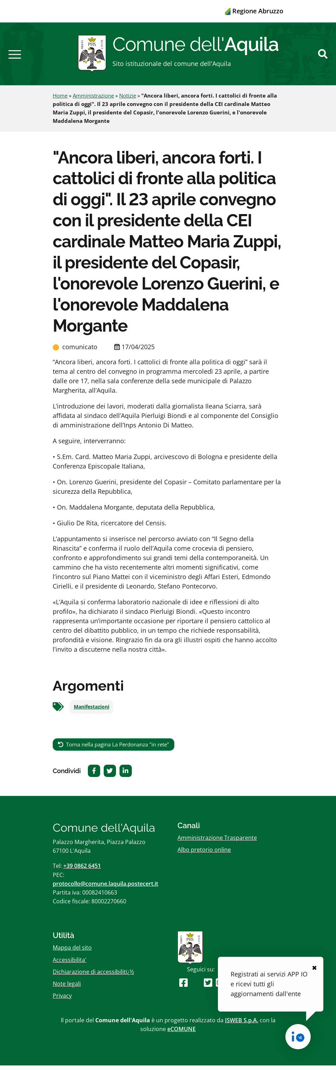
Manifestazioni (91, 712)
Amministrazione (93, 100)
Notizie (127, 100)
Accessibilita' (69, 964)
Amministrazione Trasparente (217, 842)
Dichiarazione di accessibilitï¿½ (93, 976)
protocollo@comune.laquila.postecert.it (105, 888)
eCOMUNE (181, 1034)
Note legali (67, 988)
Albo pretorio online (204, 854)
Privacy (62, 1000)
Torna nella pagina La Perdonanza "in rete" (117, 748)
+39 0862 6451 (82, 871)
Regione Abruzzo (254, 11)
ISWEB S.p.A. (241, 1025)
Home (60, 100)
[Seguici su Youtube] (196, 987)
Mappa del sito (72, 952)
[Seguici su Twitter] (208, 987)
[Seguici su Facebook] (183, 987)
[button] (14, 56)
